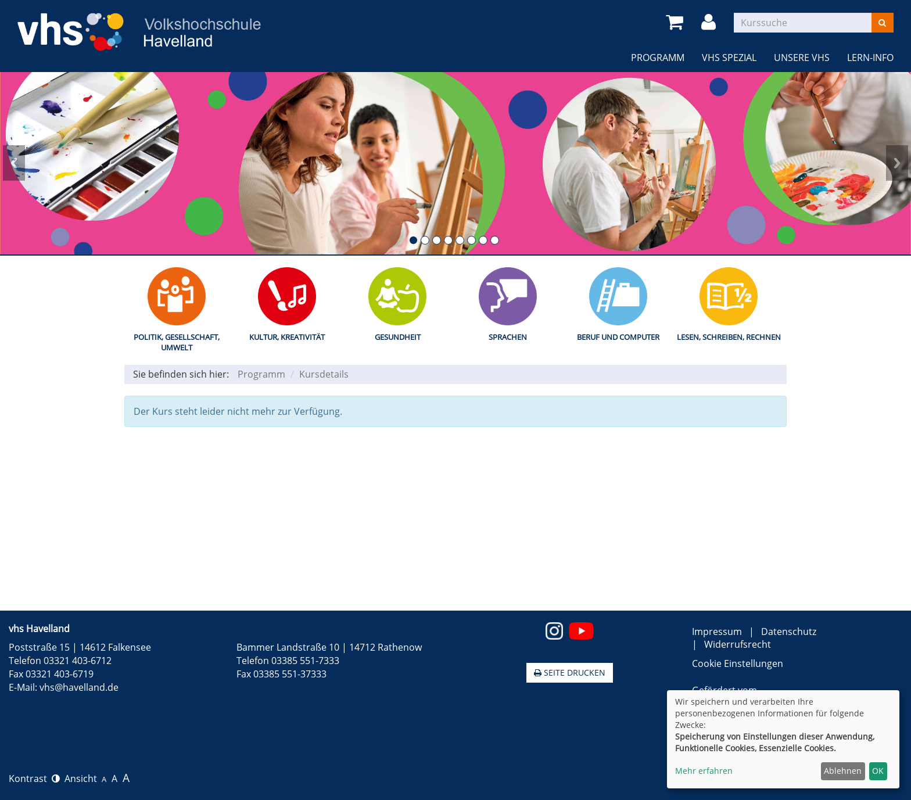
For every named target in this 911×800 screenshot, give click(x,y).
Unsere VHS (802, 57)
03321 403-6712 (78, 660)
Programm (657, 57)
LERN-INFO (870, 57)
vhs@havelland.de (79, 687)
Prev (14, 163)
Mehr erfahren (704, 770)
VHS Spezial (729, 57)
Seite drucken (569, 672)
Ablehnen (843, 770)
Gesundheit (398, 337)
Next (897, 163)
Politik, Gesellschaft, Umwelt (177, 342)
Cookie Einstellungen (737, 663)
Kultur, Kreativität (287, 337)
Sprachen (508, 337)
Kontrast (34, 778)
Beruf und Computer (618, 337)
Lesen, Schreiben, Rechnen (729, 337)
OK (878, 770)
